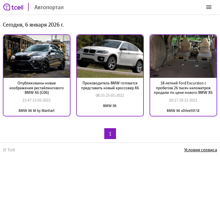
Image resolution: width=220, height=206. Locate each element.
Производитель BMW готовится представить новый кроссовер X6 (110, 85)
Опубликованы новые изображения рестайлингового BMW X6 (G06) (36, 88)
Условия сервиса (200, 149)
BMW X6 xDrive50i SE (183, 110)
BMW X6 (110, 106)
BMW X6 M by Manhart (36, 110)
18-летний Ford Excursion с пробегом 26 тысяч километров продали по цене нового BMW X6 (183, 88)
